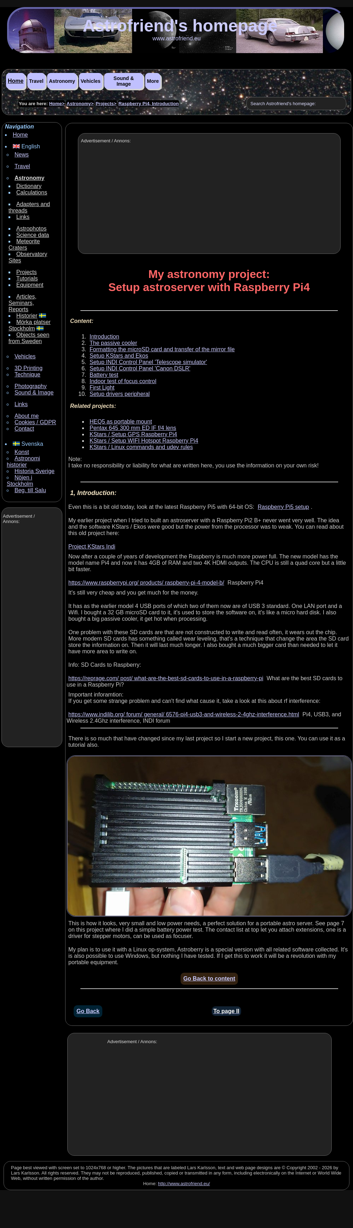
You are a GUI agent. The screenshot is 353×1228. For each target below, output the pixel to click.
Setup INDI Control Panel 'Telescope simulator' (148, 362)
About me (27, 416)
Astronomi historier (23, 461)
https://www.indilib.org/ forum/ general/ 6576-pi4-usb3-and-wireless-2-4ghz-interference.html (183, 714)
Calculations (31, 192)
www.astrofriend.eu (176, 38)
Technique (27, 374)
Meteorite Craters (24, 244)
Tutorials (27, 278)
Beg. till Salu (30, 490)
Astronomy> (80, 103)
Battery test (104, 375)
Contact (24, 429)
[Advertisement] (31, 636)
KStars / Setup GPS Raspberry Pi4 (133, 434)
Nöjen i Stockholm (20, 480)
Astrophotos (31, 229)
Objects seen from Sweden (28, 338)
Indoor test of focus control (123, 381)
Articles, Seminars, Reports (22, 303)
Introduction (104, 337)
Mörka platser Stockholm (29, 325)
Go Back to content (209, 979)
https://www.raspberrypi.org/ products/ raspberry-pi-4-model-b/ (146, 583)
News (22, 155)
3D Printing (28, 368)
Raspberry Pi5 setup (283, 507)
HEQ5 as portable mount (121, 422)
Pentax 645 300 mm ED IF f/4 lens (133, 428)
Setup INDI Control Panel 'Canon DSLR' (140, 368)
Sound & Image (124, 81)
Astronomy (62, 81)
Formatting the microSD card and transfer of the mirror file (162, 349)
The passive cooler (113, 343)
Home (15, 81)
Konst (22, 452)
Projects (26, 272)
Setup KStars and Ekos (119, 356)
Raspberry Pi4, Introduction (148, 103)
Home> (57, 103)
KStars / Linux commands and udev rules (141, 447)
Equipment (30, 285)
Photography (31, 386)
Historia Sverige (35, 471)
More (153, 81)
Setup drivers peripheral (120, 394)
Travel (36, 81)
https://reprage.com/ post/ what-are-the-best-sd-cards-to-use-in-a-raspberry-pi (165, 678)
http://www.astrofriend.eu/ (184, 1183)
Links (22, 217)
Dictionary (28, 186)
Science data (32, 235)
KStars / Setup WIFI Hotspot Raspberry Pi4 (144, 441)
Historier (27, 316)
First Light (102, 388)
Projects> (106, 103)
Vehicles (91, 81)
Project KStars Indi (91, 547)
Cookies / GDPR (35, 422)
